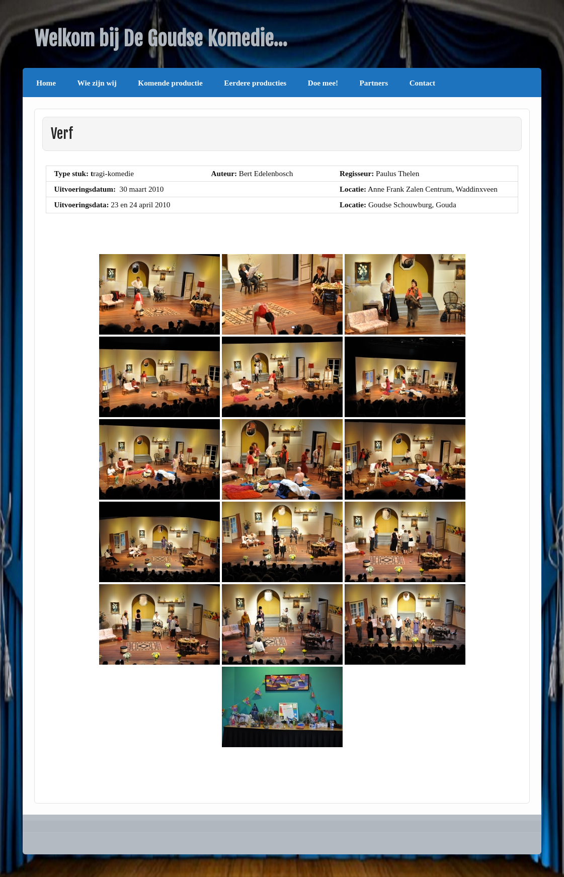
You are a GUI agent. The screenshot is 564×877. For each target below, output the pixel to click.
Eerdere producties (255, 82)
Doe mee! (323, 82)
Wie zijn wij (97, 82)
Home (46, 82)
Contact (422, 82)
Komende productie (170, 82)
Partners (374, 82)
